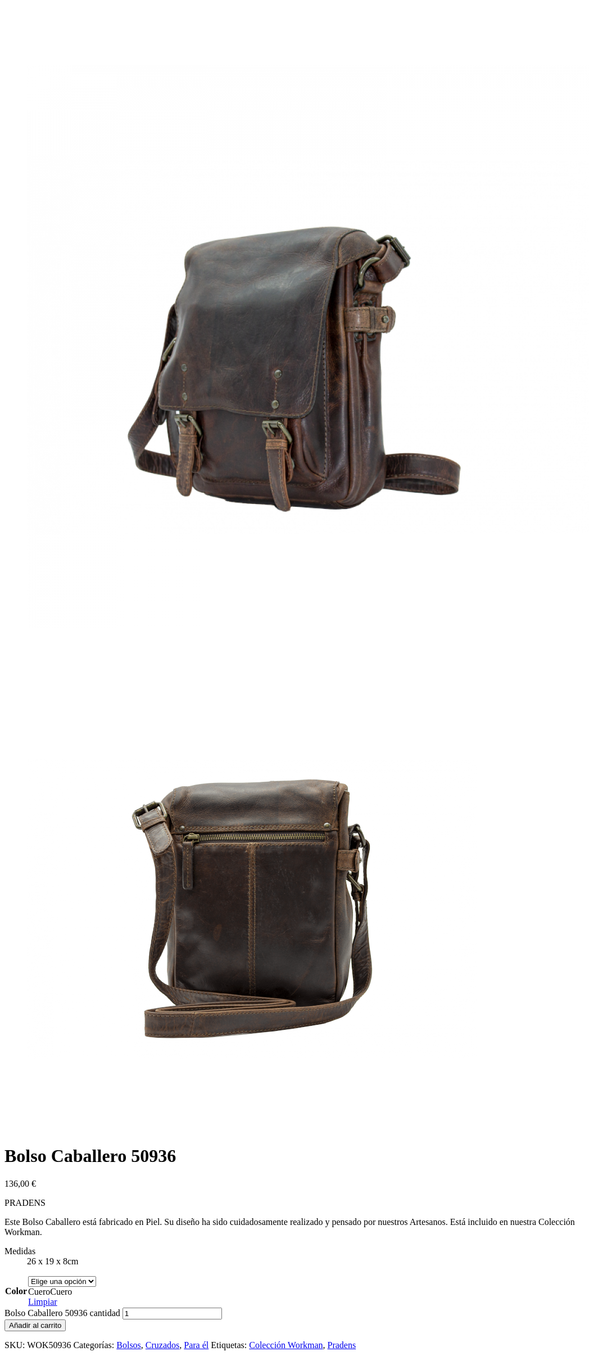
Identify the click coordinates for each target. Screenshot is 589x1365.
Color (16, 1291)
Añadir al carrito (35, 1325)
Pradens (342, 1345)
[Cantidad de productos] (172, 1313)
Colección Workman (286, 1345)
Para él (196, 1345)
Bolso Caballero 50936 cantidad (62, 1313)
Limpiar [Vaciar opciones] (42, 1302)
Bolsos (128, 1345)
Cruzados (162, 1345)
